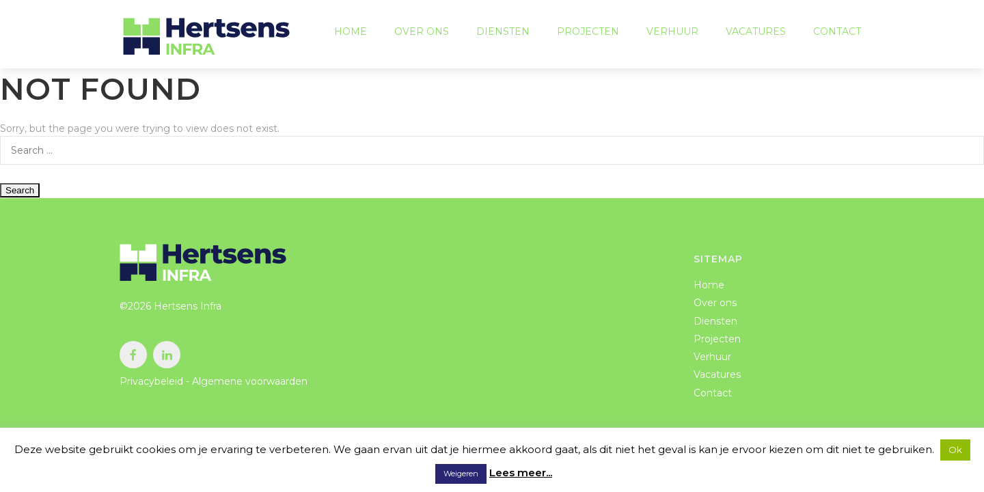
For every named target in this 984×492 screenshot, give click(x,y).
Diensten (503, 34)
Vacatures (756, 34)
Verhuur (672, 34)
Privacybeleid (151, 381)
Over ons (421, 34)
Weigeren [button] (460, 473)
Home (350, 34)
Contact (837, 34)
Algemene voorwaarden (250, 381)
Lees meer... (520, 472)
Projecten (588, 34)
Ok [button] (955, 449)
